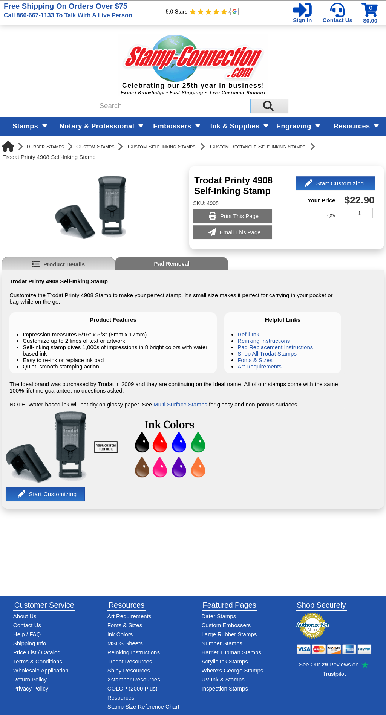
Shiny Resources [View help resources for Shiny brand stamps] (128, 670)
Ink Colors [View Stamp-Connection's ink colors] (120, 634)
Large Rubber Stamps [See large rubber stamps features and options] (229, 634)
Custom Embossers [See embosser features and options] (226, 625)
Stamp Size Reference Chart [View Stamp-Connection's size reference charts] (143, 706)
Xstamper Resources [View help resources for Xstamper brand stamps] (133, 679)
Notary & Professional (101, 126)
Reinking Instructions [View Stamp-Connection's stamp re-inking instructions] (133, 652)
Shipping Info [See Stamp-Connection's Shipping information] (29, 643)
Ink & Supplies (239, 126)
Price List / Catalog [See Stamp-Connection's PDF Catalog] (37, 652)
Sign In (302, 20)
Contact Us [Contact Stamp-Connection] (27, 625)
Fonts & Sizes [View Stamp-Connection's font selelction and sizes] (124, 625)
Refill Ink (248, 334)
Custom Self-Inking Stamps (162, 146)
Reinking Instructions (263, 341)
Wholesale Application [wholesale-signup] (41, 670)
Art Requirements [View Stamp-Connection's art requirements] (129, 616)
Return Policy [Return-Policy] (30, 679)
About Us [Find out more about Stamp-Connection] (25, 616)
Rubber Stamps (45, 146)
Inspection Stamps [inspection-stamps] (225, 688)
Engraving (298, 126)
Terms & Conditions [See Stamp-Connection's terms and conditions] (37, 661)
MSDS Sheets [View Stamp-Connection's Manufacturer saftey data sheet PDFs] (125, 643)
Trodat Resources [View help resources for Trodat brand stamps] (129, 661)
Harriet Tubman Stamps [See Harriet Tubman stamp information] (231, 652)
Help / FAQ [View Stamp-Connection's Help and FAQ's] (27, 634)
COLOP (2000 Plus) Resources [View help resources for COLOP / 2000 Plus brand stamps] (132, 693)
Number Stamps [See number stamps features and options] (222, 643)
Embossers (176, 126)
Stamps (29, 126)
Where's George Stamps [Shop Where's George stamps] (232, 670)
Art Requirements (259, 366)
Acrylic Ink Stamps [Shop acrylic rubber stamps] (225, 661)
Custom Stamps (95, 146)
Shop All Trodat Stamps (267, 353)
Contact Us (337, 20)
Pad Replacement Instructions (275, 347)
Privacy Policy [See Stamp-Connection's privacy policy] (30, 688)
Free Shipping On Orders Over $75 (68, 10)
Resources (356, 126)
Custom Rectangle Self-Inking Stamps (257, 146)
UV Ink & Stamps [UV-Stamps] (223, 679)
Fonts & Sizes (255, 360)
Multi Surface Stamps (180, 404)
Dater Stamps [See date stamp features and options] (219, 616)
